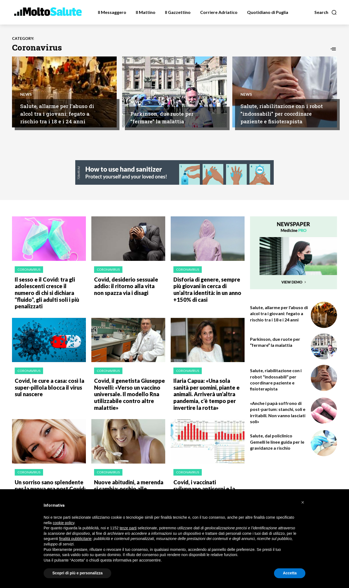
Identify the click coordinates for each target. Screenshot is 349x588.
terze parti (128, 528)
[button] (325, 12)
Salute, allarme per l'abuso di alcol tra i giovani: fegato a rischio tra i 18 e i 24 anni (62, 113)
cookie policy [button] (63, 523)
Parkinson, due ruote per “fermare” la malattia (168, 117)
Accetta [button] (290, 573)
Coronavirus (28, 269)
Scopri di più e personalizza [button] (77, 573)
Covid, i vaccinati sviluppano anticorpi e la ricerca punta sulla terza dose (205, 473)
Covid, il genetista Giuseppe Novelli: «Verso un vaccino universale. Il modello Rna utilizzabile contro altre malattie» (126, 382)
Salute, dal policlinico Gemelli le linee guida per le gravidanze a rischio (277, 441)
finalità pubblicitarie (75, 538)
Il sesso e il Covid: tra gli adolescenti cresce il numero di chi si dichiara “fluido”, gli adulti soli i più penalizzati (48, 288)
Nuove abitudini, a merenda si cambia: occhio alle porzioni (128, 470)
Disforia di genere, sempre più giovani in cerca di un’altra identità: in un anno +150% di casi (207, 288)
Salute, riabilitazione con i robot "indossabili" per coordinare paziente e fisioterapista (280, 109)
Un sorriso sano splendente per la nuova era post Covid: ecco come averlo (46, 473)
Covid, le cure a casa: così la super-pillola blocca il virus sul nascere (49, 376)
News (26, 94)
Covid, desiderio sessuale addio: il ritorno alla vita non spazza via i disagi (126, 285)
